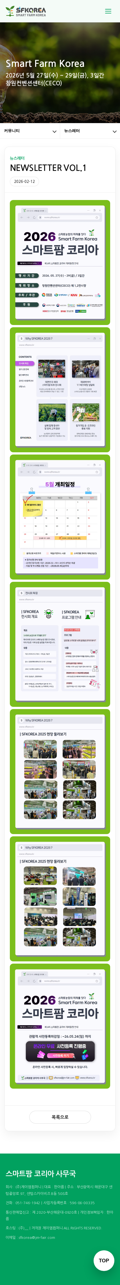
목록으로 (60, 1117)
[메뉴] (108, 11)
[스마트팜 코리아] (29, 11)
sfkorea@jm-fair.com (37, 1237)
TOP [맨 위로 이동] (104, 1260)
